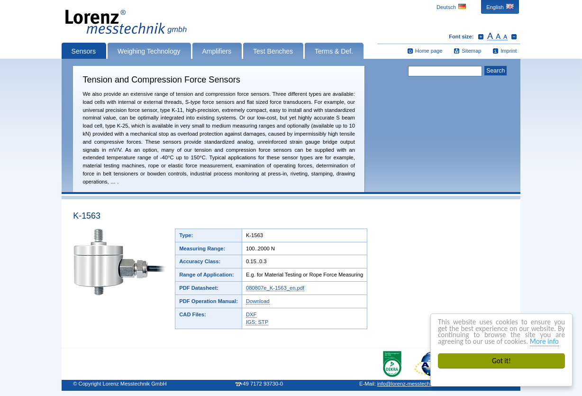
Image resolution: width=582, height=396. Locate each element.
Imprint (508, 51)
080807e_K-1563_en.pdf (275, 288)
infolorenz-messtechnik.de (410, 384)
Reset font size (497, 36)
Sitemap (471, 51)
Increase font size (480, 36)
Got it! (501, 360)
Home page (429, 51)
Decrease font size (514, 36)
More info (544, 341)
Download (258, 301)
